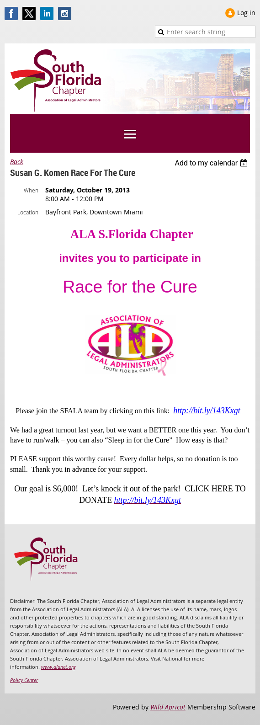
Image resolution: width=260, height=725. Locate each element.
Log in (246, 12)
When (31, 190)
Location (27, 212)
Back (16, 161)
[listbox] (212, 163)
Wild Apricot (168, 707)
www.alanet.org (58, 666)
